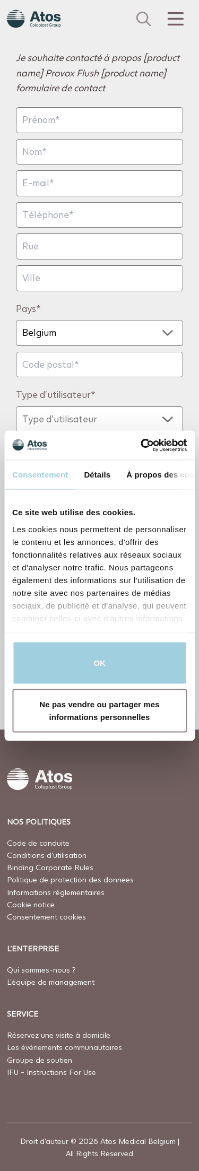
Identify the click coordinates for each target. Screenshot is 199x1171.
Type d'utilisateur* (56, 394)
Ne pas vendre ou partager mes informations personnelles (99, 710)
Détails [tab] (97, 474)
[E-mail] (99, 183)
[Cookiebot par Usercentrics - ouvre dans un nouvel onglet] (142, 445)
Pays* (28, 308)
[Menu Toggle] (175, 19)
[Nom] (99, 152)
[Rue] (99, 246)
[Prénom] (99, 120)
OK (99, 662)
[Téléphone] (99, 215)
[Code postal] (99, 365)
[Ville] (99, 278)
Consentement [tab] (40, 474)
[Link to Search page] (143, 19)
